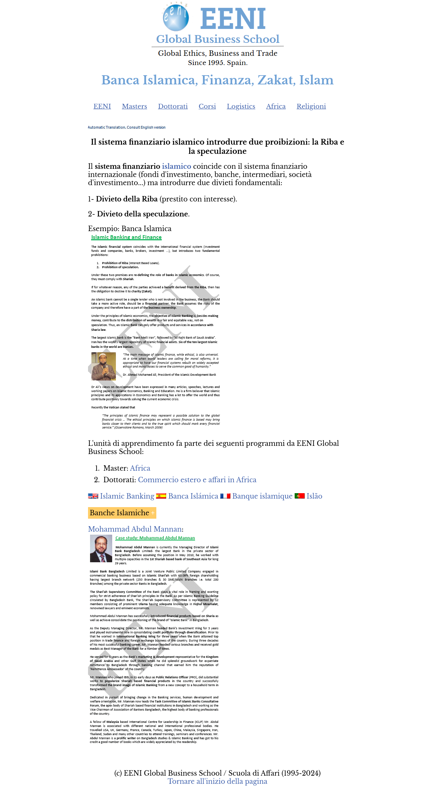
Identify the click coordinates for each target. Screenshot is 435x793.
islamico (176, 166)
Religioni (311, 106)
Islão (314, 496)
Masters (134, 106)
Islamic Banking (127, 496)
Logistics (241, 106)
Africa (276, 106)
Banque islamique (262, 496)
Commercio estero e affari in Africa (197, 480)
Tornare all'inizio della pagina (217, 781)
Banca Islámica (193, 496)
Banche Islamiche (119, 513)
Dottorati (173, 106)
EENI (102, 106)
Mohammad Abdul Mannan (134, 529)
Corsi (207, 106)
